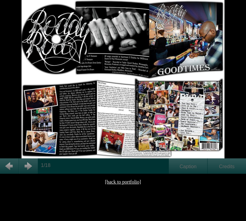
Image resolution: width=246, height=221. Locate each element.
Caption (188, 166)
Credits (227, 166)
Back (9, 166)
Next (28, 166)
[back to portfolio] (123, 181)
